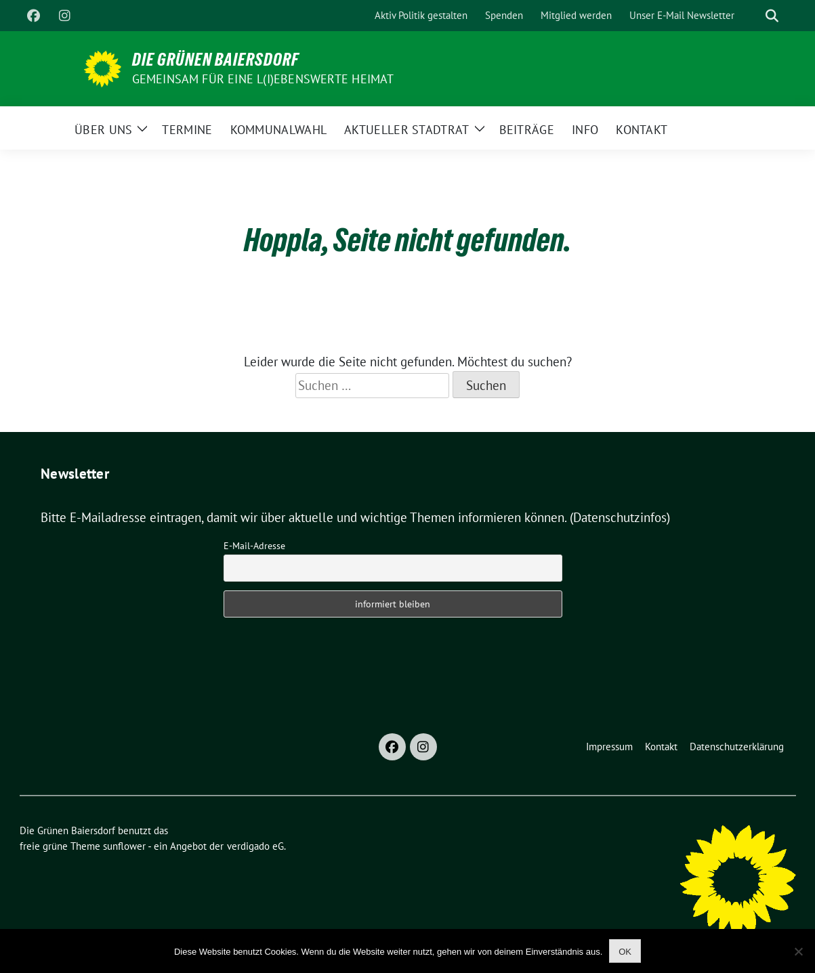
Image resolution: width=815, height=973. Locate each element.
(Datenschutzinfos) (620, 517)
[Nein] (798, 951)
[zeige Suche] (772, 16)
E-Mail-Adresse (254, 546)
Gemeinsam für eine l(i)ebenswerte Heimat (263, 79)
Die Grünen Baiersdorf (215, 59)
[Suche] (753, 16)
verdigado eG (255, 846)
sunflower (124, 846)
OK (625, 952)
